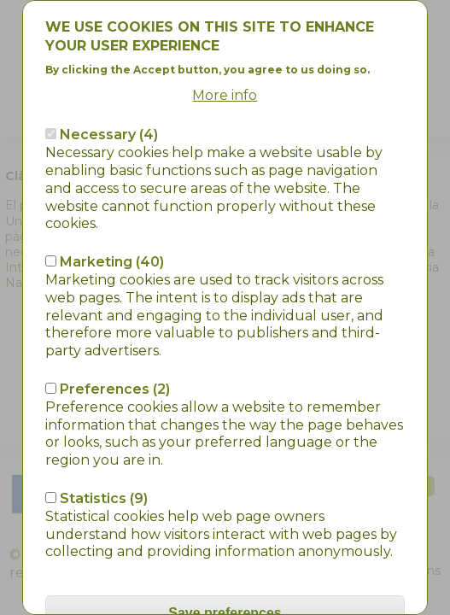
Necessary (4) (109, 74)
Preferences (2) (115, 328)
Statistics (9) (104, 438)
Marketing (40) (112, 201)
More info (224, 34)
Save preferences (225, 552)
